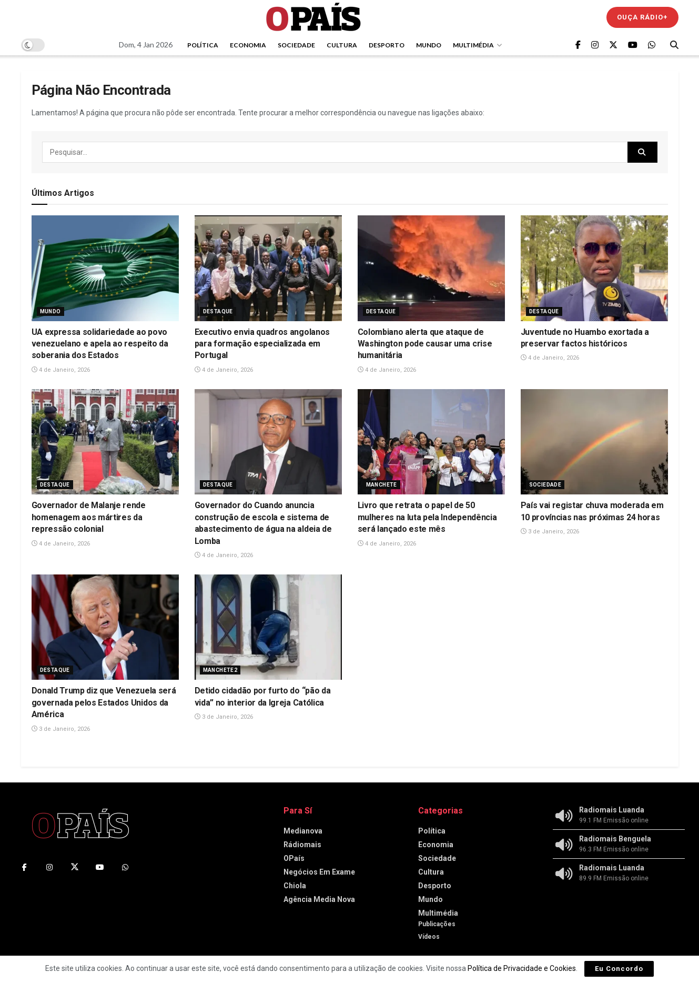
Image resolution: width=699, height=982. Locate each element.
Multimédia (473, 45)
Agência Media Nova (319, 899)
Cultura (342, 45)
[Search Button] (674, 44)
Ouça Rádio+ (642, 17)
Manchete (381, 485)
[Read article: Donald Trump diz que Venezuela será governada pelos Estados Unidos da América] (105, 627)
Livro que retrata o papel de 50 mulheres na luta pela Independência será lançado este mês (427, 517)
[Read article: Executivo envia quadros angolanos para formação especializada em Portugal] (268, 268)
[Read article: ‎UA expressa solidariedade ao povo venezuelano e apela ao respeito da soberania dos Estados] (105, 268)
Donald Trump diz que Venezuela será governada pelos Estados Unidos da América (104, 702)
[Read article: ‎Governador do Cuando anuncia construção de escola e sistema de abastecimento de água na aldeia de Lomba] (268, 441)
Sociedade (296, 45)
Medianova (302, 831)
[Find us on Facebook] (578, 45)
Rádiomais (302, 844)
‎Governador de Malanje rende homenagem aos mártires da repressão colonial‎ (89, 517)
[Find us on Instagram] (595, 45)
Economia (248, 45)
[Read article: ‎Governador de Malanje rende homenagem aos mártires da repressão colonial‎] (105, 441)
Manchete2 (220, 670)
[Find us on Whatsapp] (651, 45)
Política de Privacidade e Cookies (522, 968)
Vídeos (429, 936)
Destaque (218, 311)
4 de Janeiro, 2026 (61, 369)
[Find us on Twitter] (613, 45)
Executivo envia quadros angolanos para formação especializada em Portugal (262, 344)
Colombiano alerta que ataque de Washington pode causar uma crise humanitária (425, 344)
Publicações (436, 924)
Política (202, 45)
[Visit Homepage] (313, 17)
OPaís (294, 858)
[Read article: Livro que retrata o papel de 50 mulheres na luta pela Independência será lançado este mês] (431, 441)
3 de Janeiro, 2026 (550, 531)
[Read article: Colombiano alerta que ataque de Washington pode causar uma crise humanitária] (431, 268)
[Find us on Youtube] (632, 45)
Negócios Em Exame (319, 872)
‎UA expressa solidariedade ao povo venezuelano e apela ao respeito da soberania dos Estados (100, 344)
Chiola (294, 885)
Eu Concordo (619, 969)
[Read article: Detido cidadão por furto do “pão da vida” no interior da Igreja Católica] (268, 627)
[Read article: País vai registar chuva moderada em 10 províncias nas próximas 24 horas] (594, 441)
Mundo (428, 45)
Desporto (386, 45)
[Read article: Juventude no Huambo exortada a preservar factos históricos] (594, 268)
